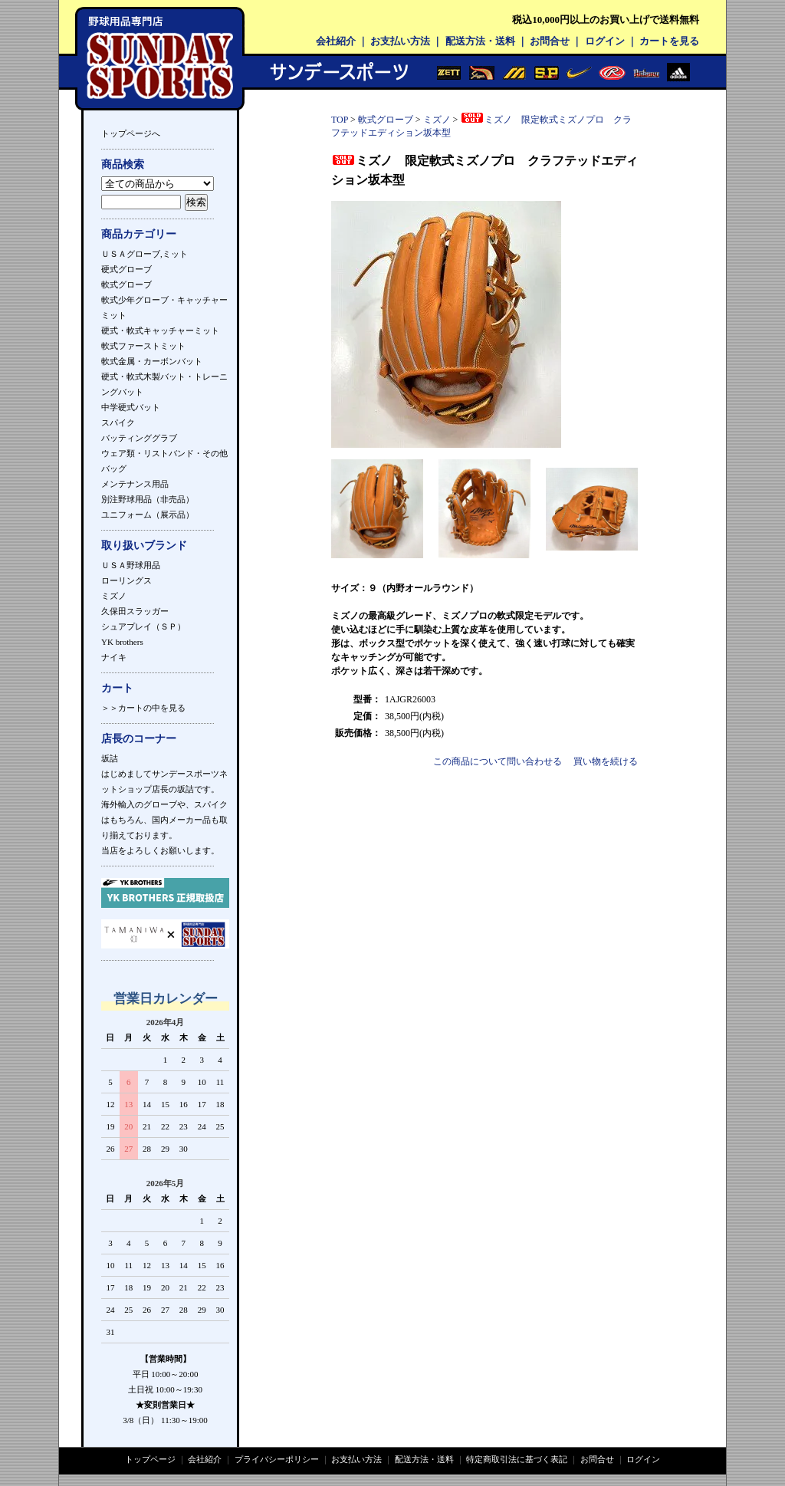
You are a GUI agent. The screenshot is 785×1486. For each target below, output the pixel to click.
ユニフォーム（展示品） (147, 514)
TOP (339, 119)
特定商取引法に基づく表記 (516, 1459)
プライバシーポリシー (277, 1459)
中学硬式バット (130, 407)
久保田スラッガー (135, 611)
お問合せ (550, 41)
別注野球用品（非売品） (147, 499)
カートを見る (669, 41)
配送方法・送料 (480, 41)
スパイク (118, 422)
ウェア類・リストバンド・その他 (164, 453)
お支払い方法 (400, 41)
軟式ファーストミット (143, 345)
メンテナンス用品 (135, 483)
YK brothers (122, 641)
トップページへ (130, 133)
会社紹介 (336, 41)
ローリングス (126, 580)
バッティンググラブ (139, 437)
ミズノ (113, 595)
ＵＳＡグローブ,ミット (144, 253)
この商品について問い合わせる (497, 761)
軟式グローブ (126, 284)
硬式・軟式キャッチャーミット (160, 330)
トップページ (150, 1459)
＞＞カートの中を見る (143, 707)
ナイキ (113, 657)
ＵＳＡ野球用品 (130, 565)
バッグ (113, 468)
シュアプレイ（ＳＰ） (143, 626)
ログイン (605, 41)
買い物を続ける (605, 761)
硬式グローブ (126, 269)
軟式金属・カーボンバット (151, 361)
